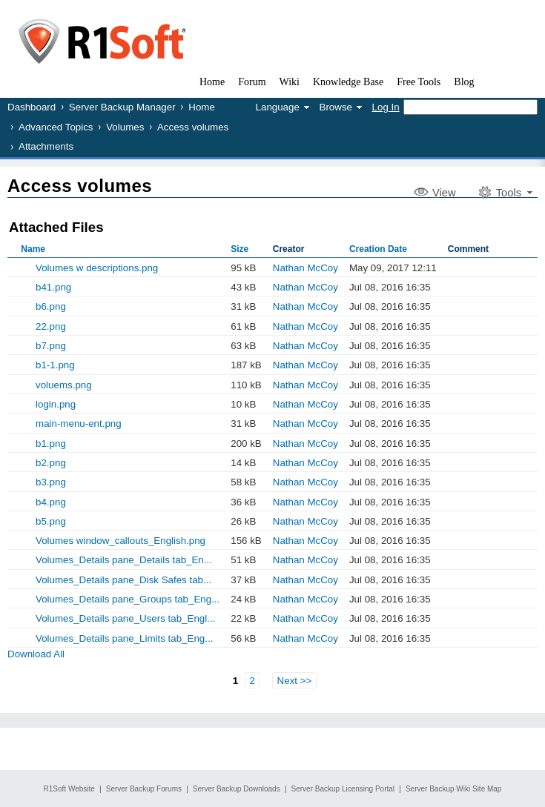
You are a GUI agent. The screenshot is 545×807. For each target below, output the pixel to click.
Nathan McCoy (305, 267)
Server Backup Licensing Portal (343, 789)
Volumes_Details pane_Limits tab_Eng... (124, 638)
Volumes (125, 127)
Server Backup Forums (144, 789)
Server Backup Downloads (236, 789)
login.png (56, 404)
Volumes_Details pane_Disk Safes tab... (123, 579)
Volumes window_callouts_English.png (120, 540)
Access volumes (192, 127)
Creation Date (378, 249)
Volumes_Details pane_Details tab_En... (124, 559)
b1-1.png (55, 365)
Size (239, 249)
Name (33, 249)
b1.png (51, 443)
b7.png (51, 345)
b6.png (51, 306)
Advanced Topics (56, 127)
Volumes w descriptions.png (97, 267)
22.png (51, 326)
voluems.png (64, 385)
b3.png (51, 482)
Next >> (294, 680)
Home (201, 107)
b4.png (51, 502)
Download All (36, 654)
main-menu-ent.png (79, 423)
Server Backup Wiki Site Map (454, 789)
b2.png (51, 462)
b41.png (53, 287)
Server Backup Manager (122, 107)
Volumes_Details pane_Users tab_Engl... (125, 618)
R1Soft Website (69, 789)
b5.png (51, 521)
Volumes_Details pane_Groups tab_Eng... (127, 599)
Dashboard (31, 107)
